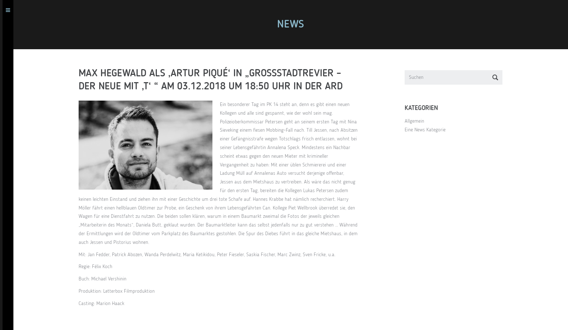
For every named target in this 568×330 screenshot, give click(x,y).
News (293, 24)
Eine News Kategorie (427, 129)
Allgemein (417, 121)
